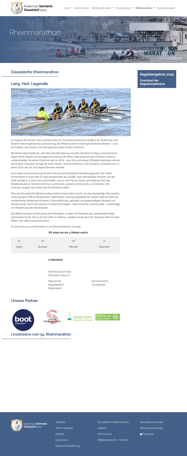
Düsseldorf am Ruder (151, 422)
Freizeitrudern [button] (123, 8)
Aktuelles (61, 422)
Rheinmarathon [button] (144, 8)
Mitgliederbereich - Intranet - (113, 440)
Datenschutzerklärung (68, 445)
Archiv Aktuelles (64, 428)
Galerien (102, 428)
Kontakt (60, 434)
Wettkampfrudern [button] (102, 8)
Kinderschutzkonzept (151, 428)
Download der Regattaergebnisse (152, 82)
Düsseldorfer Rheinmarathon (113, 422)
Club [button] (67, 8)
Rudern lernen (81, 8)
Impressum (62, 440)
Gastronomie (105, 434)
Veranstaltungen (166, 8)
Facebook (147, 434)
